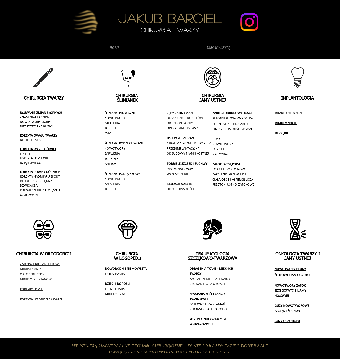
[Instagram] (249, 22)
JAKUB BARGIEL (169, 18)
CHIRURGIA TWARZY (170, 30)
